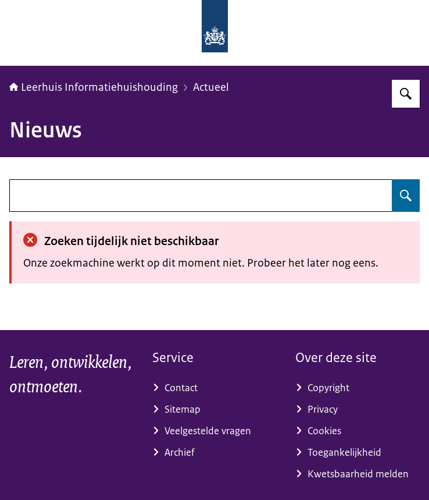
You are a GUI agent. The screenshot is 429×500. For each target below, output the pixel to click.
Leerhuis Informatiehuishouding (93, 87)
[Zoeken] (406, 94)
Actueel (211, 87)
